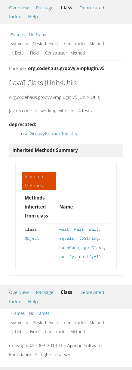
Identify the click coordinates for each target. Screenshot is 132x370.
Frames (18, 34)
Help (33, 16)
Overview (19, 7)
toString (89, 238)
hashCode (69, 248)
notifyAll (90, 257)
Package (45, 7)
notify (66, 257)
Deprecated (91, 7)
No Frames (39, 34)
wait (64, 229)
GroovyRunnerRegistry (53, 133)
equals (66, 238)
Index (15, 16)
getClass (94, 248)
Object (32, 238)
